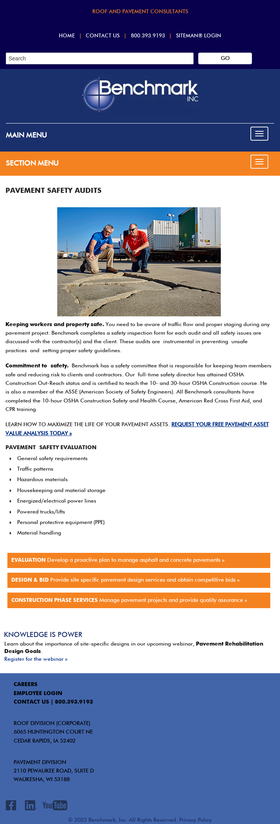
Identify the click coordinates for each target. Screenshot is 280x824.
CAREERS (25, 684)
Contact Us (103, 36)
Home (67, 36)
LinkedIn (30, 805)
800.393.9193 (148, 36)
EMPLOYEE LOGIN (38, 693)
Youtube (54, 805)
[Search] (100, 58)
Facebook (11, 806)
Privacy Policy (195, 820)
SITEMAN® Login (198, 36)
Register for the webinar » (35, 659)
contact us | (33, 702)
